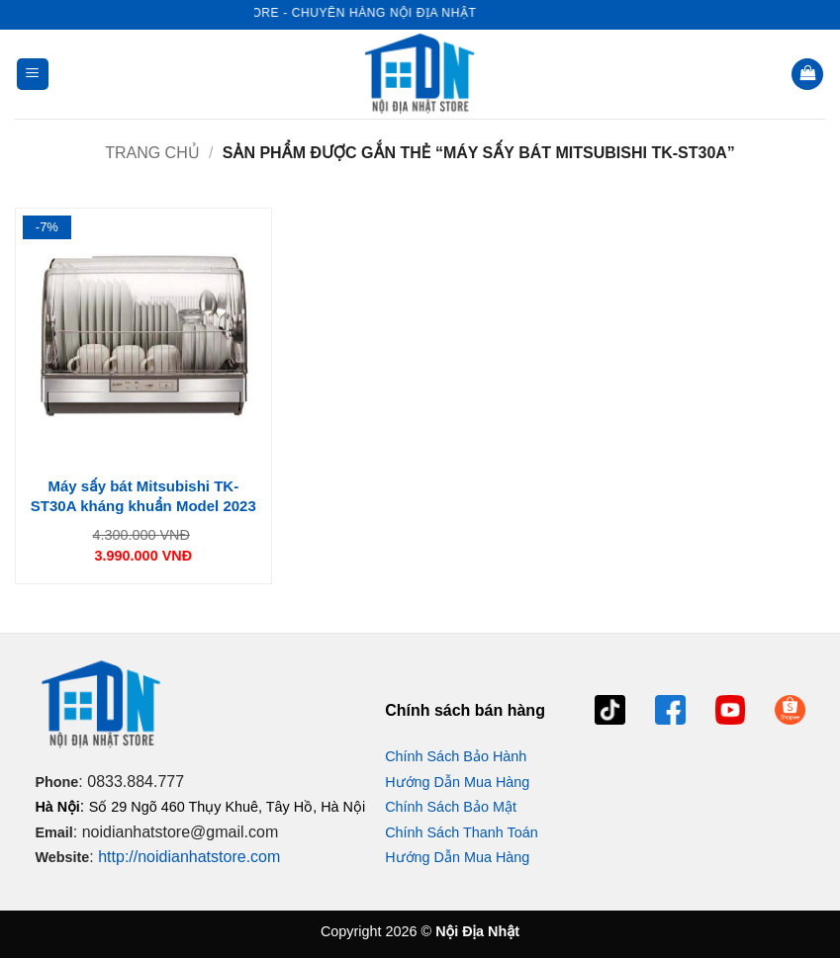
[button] (32, 74)
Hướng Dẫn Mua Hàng (457, 782)
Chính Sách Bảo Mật (450, 807)
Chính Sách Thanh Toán (461, 832)
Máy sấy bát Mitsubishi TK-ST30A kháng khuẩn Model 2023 (143, 496)
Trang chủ (152, 152)
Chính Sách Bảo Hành (455, 756)
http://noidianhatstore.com (189, 856)
